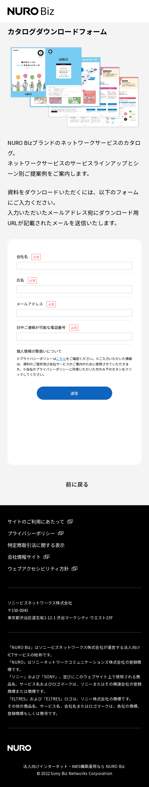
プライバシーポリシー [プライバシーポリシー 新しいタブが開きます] (31, 533)
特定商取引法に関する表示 (36, 545)
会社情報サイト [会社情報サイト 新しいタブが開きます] (24, 556)
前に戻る (77, 484)
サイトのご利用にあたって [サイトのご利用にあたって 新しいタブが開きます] (36, 521)
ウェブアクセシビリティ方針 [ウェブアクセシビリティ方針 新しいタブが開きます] (38, 568)
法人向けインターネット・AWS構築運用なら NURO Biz (74, 766)
